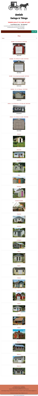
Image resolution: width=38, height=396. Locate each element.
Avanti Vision (22, 395)
